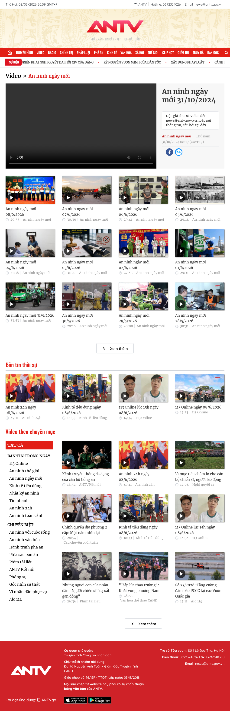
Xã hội (139, 52)
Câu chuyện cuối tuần (81, 542)
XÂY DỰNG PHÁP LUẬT (196, 62)
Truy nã (198, 52)
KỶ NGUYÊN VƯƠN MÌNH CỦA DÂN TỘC (140, 62)
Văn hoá (126, 52)
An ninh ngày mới (49, 76)
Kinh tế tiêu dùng (93, 418)
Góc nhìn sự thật (24, 584)
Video (40, 52)
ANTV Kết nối (21, 569)
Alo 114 (15, 599)
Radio (52, 52)
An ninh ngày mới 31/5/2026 (30, 315)
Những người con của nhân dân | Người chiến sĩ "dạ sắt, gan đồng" (86, 590)
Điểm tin (183, 52)
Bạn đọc (213, 52)
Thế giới (153, 52)
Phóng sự (17, 577)
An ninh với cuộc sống (29, 532)
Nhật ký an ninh (24, 493)
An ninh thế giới (24, 470)
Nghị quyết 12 (203, 484)
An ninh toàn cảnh (26, 515)
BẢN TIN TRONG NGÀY (28, 456)
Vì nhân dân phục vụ (28, 591)
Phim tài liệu (20, 562)
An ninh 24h (31, 418)
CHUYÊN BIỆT (20, 524)
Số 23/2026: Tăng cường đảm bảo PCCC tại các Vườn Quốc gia (198, 590)
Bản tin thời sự (21, 365)
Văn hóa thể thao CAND (138, 600)
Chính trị (66, 52)
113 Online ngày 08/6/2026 (198, 407)
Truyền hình (24, 52)
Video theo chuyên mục (30, 431)
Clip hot (168, 52)
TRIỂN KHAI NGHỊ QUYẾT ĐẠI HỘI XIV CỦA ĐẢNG (65, 62)
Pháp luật (83, 52)
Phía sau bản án (23, 554)
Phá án (98, 52)
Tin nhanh (19, 500)
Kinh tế (112, 52)
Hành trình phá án (26, 547)
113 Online (144, 418)
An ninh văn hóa (24, 539)
